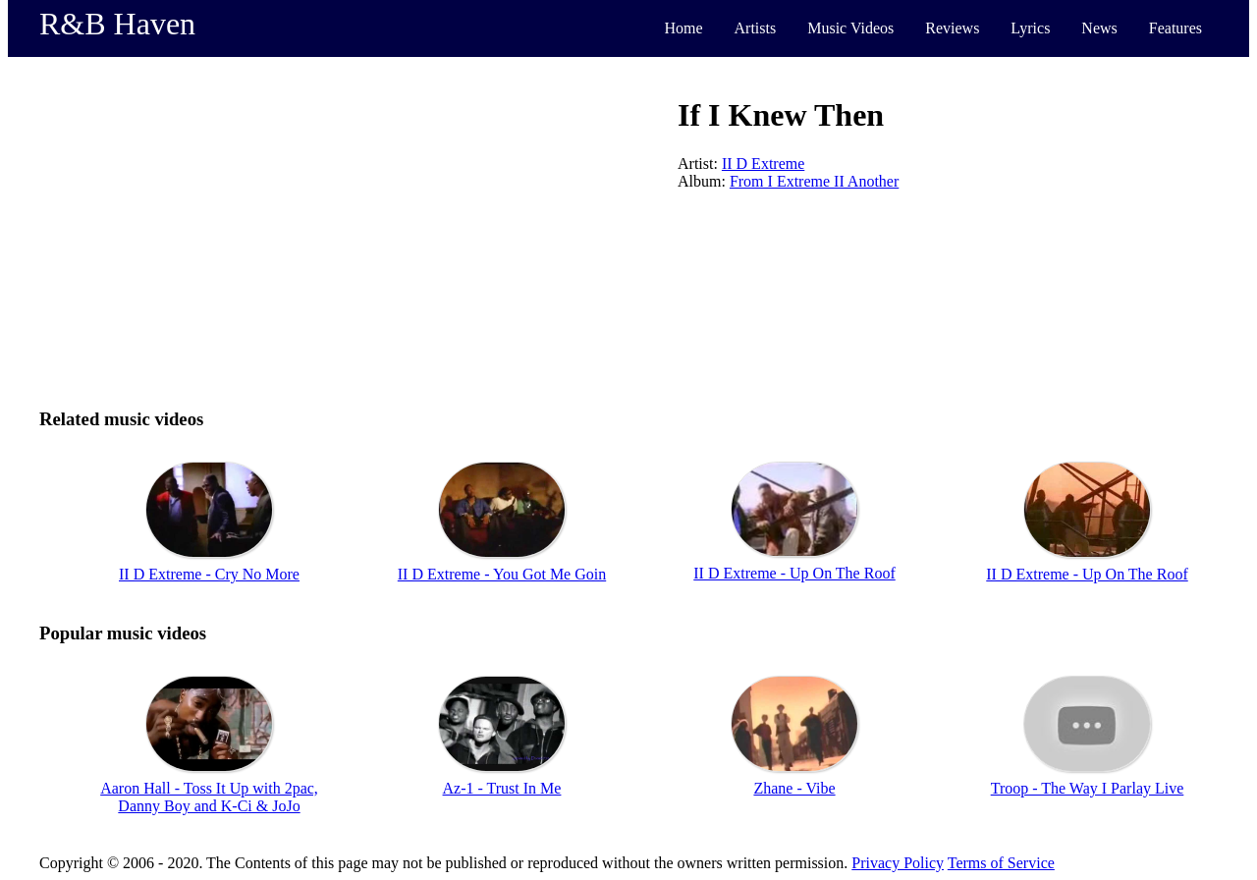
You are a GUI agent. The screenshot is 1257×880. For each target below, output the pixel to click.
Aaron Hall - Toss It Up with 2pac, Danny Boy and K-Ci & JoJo (209, 797)
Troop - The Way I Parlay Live (1087, 788)
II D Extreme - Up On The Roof (794, 573)
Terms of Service (1001, 862)
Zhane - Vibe (794, 788)
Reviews (952, 28)
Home (683, 28)
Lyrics (1030, 28)
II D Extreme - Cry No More (209, 574)
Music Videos (850, 28)
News (1099, 28)
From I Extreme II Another (814, 181)
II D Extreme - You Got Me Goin (502, 574)
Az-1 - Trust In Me (502, 788)
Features (1175, 28)
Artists (756, 28)
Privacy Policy (897, 862)
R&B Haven (117, 23)
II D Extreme (763, 163)
